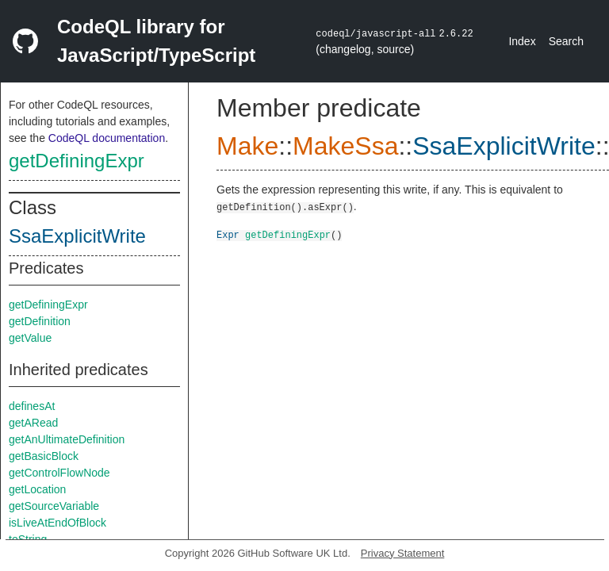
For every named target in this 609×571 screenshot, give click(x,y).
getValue (30, 337)
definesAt (32, 406)
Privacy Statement (403, 553)
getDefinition (40, 321)
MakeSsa (345, 146)
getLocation (37, 489)
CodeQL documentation (106, 138)
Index (521, 41)
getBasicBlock (44, 456)
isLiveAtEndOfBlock (57, 522)
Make (247, 146)
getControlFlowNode (59, 472)
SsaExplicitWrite (77, 236)
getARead (33, 422)
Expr (227, 234)
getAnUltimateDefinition (66, 439)
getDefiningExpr (76, 160)
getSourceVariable (54, 506)
